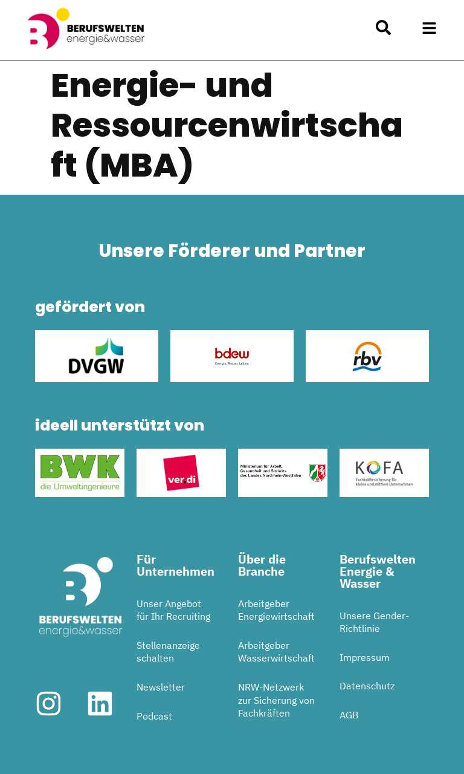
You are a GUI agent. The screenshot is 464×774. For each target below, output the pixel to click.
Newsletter (161, 687)
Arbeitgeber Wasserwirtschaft (276, 652)
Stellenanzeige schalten (168, 652)
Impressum (365, 657)
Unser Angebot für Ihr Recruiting (173, 610)
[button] (429, 28)
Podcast (154, 716)
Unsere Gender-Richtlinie (374, 622)
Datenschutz (367, 686)
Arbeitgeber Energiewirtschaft (276, 610)
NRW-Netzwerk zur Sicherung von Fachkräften (276, 700)
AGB (349, 715)
